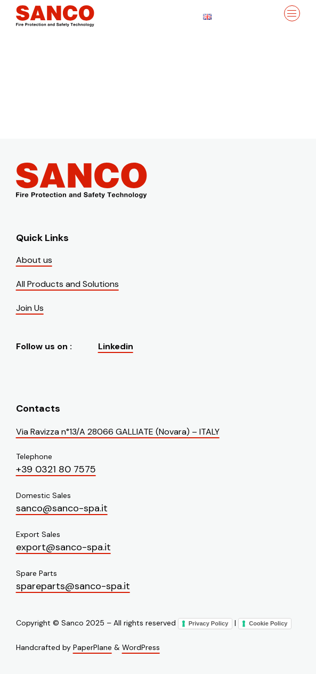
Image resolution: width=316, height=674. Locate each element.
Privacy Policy (209, 623)
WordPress (141, 647)
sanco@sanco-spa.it (62, 508)
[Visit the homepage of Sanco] (69, 16)
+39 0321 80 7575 (56, 469)
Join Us (30, 308)
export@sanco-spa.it (63, 547)
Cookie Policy (268, 623)
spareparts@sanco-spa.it (73, 586)
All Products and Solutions (67, 284)
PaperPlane (92, 647)
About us (34, 260)
